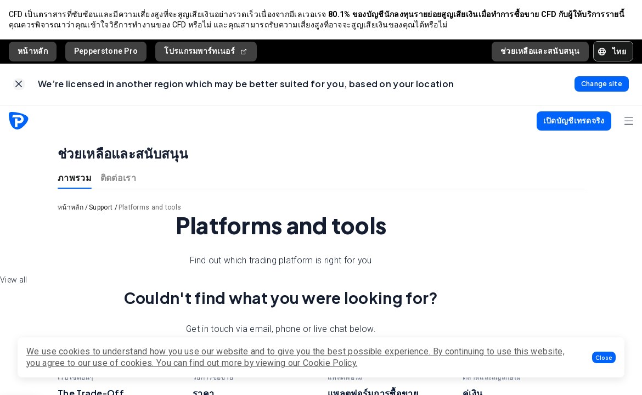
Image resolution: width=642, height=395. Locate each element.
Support (100, 208)
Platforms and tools (150, 208)
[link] (19, 85)
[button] (604, 357)
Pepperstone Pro (106, 51)
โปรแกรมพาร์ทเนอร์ (206, 51)
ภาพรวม (75, 178)
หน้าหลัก (33, 51)
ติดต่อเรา (118, 178)
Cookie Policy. (330, 363)
